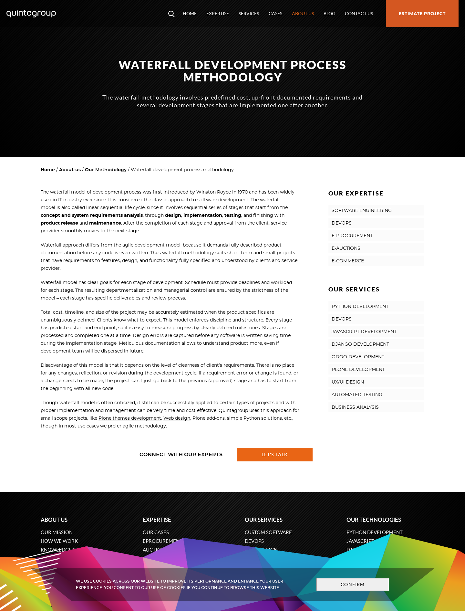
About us (303, 13)
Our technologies (373, 519)
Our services (264, 519)
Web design (176, 418)
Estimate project (422, 13)
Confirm (353, 584)
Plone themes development (129, 418)
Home (190, 13)
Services (249, 13)
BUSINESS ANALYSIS (355, 407)
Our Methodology (106, 170)
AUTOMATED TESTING (357, 395)
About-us (70, 170)
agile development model (151, 245)
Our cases (156, 532)
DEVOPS (342, 223)
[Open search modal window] (171, 13)
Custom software (268, 532)
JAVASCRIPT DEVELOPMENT (364, 332)
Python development (374, 532)
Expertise (217, 13)
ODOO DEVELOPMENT (358, 357)
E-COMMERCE (348, 261)
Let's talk (275, 454)
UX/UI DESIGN (348, 382)
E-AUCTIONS (346, 248)
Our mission (57, 532)
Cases (275, 13)
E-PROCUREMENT (352, 236)
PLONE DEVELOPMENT (358, 369)
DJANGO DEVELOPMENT (360, 344)
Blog (329, 13)
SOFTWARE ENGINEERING (362, 210)
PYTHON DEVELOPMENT (360, 306)
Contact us (359, 13)
